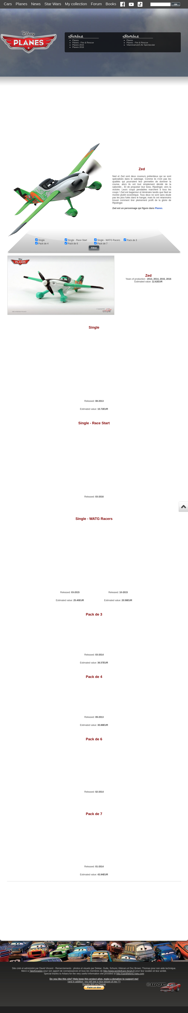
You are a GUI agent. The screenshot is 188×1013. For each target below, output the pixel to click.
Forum (96, 4)
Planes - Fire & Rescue (83, 42)
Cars (8, 4)
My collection (76, 4)
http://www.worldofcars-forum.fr (119, 971)
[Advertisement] (94, 112)
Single (41, 240)
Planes (21, 4)
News (36, 4)
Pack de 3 (132, 240)
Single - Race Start (77, 240)
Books (111, 4)
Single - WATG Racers (108, 240)
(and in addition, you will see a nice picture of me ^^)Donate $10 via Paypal (94, 983)
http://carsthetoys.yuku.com (130, 973)
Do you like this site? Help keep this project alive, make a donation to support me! (94, 979)
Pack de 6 (73, 243)
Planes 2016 (78, 47)
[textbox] (160, 4)
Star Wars (52, 4)
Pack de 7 (102, 243)
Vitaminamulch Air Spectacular (141, 45)
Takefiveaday (36, 971)
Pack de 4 (43, 243)
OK (175, 4)
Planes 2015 (78, 45)
